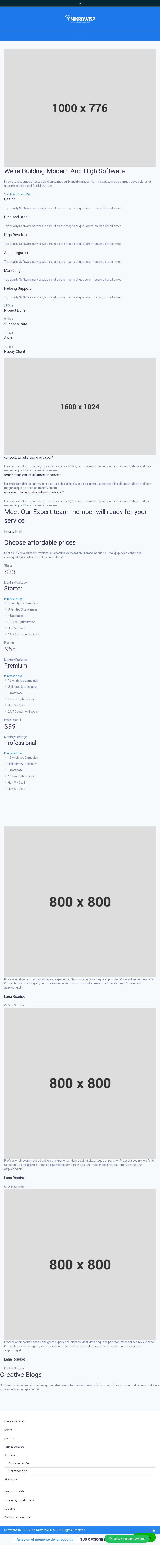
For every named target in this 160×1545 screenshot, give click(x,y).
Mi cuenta (10, 1479)
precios (9, 1438)
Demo (8, 1430)
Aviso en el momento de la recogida (44, 1539)
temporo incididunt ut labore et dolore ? (32, 475)
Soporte (9, 1455)
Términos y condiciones (19, 1500)
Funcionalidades (14, 1421)
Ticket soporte (18, 1471)
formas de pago (14, 1447)
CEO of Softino (14, 1005)
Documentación (19, 1463)
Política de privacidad (17, 1517)
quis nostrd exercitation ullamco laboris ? (34, 492)
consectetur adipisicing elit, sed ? (28, 457)
